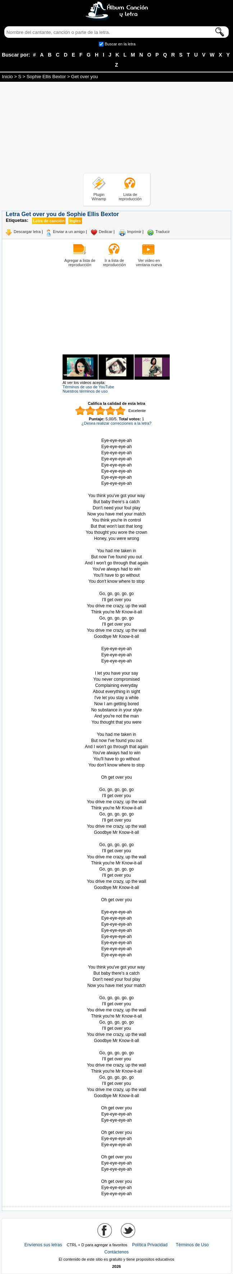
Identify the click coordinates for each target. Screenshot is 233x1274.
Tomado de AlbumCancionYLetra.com (116, 1175)
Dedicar (106, 231)
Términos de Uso (192, 1244)
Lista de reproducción (130, 196)
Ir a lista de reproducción (114, 262)
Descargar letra (27, 231)
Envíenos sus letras (43, 1244)
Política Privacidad (150, 1244)
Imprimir (134, 231)
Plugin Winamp (99, 196)
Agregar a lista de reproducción (79, 262)
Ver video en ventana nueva (149, 262)
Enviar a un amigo (69, 231)
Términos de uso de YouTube (88, 387)
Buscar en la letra (120, 44)
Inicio (7, 76)
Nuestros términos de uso (85, 391)
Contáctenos (116, 1252)
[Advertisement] (116, 128)
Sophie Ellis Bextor (46, 76)
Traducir (162, 231)
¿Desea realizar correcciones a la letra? (116, 423)
